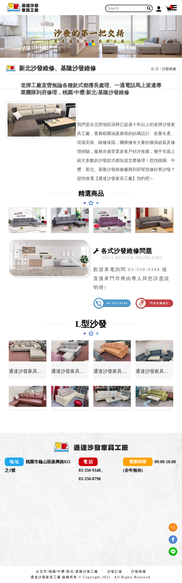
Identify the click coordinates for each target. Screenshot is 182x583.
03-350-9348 (144, 269)
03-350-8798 (90, 478)
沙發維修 (138, 571)
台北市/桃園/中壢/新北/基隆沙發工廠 (67, 571)
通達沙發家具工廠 (27, 371)
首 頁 (155, 69)
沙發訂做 (114, 571)
